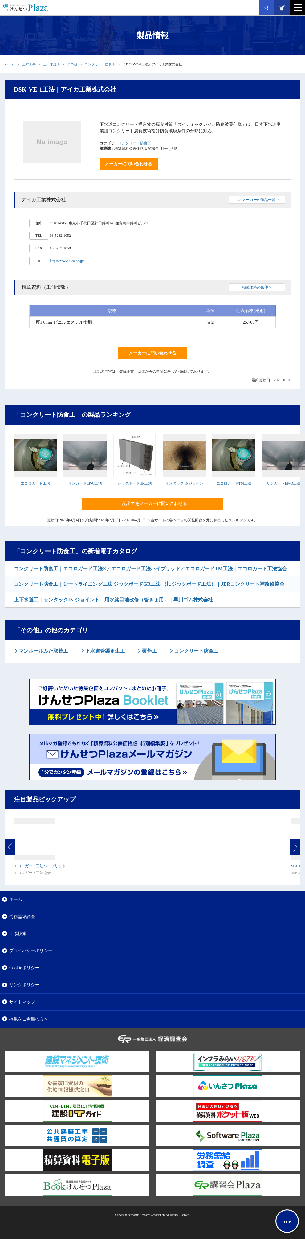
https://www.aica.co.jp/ (67, 261)
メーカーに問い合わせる (128, 164)
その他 (72, 64)
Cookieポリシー (24, 967)
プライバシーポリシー (30, 950)
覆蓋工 (149, 651)
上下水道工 (51, 64)
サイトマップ (22, 1001)
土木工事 (29, 64)
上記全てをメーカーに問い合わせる (152, 503)
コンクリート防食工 (100, 64)
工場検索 (17, 933)
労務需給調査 (22, 916)
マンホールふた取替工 (43, 651)
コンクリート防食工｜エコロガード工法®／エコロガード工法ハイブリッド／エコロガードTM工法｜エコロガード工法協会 (150, 568)
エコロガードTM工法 (233, 483)
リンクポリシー (24, 984)
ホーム (10, 64)
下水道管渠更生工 (104, 651)
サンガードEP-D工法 (283, 483)
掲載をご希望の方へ (28, 1018)
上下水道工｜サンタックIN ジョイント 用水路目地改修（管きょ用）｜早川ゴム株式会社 (113, 599)
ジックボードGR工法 (134, 483)
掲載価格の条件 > (256, 287)
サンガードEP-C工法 (85, 483)
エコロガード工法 (35, 483)
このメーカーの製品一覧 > (257, 200)
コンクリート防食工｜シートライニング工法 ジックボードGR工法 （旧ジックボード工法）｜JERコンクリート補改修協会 (149, 584)
